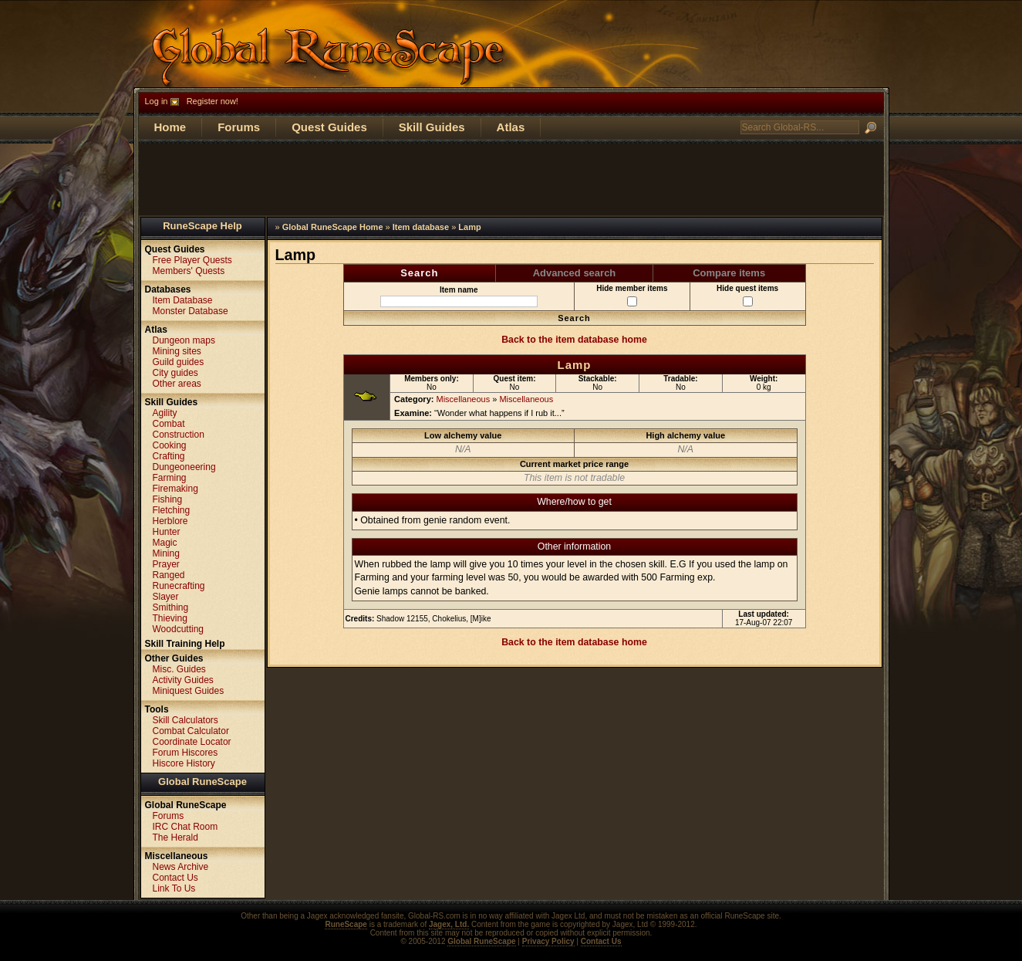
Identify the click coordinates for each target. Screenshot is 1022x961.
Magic (165, 542)
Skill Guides (432, 127)
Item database (421, 227)
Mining (166, 553)
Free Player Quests (192, 260)
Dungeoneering (184, 467)
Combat (169, 423)
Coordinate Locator (192, 741)
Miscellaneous (464, 399)
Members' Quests (189, 271)
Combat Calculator (191, 731)
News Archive (181, 866)
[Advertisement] (511, 178)
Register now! (212, 101)
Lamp (469, 227)
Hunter (166, 531)
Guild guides (178, 362)
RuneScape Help (202, 226)
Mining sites (177, 351)
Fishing (168, 499)
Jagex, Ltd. (449, 924)
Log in (156, 101)
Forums (239, 127)
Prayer (166, 564)
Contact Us (175, 877)
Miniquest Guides (188, 690)
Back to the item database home (574, 339)
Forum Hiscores (185, 752)
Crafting (169, 456)
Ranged (169, 575)
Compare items (729, 273)
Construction (178, 434)
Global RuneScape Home (332, 227)
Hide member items (631, 295)
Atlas (511, 127)
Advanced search (574, 273)
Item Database (183, 300)
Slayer (166, 596)
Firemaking (175, 488)
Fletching (172, 510)
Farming (170, 477)
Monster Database (190, 311)
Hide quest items (747, 295)
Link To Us (174, 888)
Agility (165, 413)
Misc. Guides (179, 669)
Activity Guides (183, 680)
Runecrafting (179, 585)
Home (170, 127)
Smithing (171, 607)
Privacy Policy (548, 941)
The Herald (175, 837)
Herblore (170, 521)
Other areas (177, 383)
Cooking (170, 445)
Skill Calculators (185, 720)
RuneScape (345, 924)
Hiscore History (184, 763)
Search (419, 273)
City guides (175, 372)
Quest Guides (329, 127)
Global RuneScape (202, 781)
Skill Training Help (185, 643)
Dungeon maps (184, 340)
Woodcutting (178, 629)
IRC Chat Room (185, 826)
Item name (459, 296)
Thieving (170, 618)
